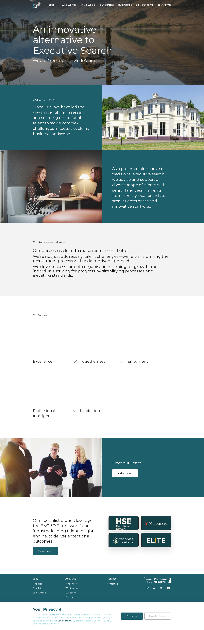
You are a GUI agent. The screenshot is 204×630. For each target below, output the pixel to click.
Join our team (40, 592)
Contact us (112, 584)
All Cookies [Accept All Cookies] (132, 616)
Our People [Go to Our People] (125, 5)
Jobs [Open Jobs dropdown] (53, 5)
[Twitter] (160, 588)
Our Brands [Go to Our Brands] (107, 5)
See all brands (45, 551)
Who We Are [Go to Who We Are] (69, 5)
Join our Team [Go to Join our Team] (144, 5)
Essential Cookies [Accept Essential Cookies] (157, 616)
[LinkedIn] (153, 588)
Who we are (71, 584)
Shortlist (37, 588)
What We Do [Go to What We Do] (88, 5)
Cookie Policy (64, 620)
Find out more (125, 473)
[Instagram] (147, 588)
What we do (71, 588)
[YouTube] (168, 588)
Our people (70, 592)
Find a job (37, 584)
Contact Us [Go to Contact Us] (164, 5)
